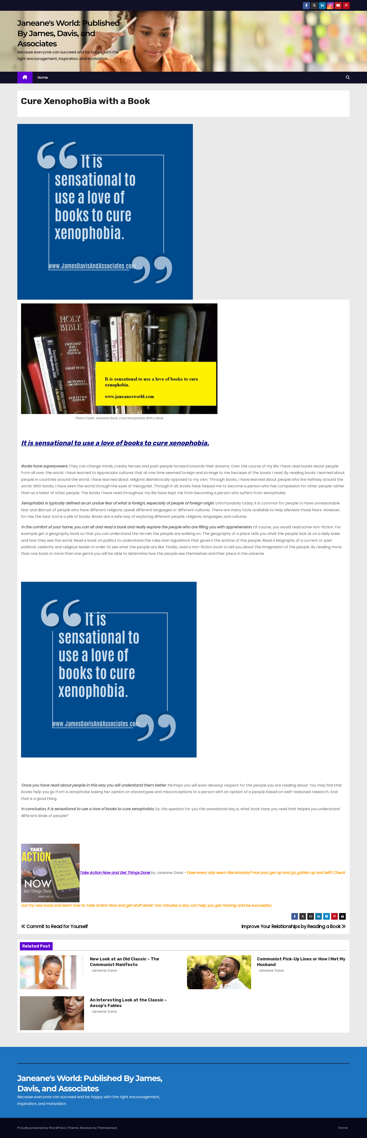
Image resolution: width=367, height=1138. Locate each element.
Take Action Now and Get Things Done (86, 872)
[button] (348, 77)
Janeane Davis (104, 970)
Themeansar (107, 1128)
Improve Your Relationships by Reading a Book (294, 926)
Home (43, 77)
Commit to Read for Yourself (54, 926)
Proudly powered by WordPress (41, 1128)
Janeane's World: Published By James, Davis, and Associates (68, 33)
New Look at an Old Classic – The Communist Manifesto (124, 961)
